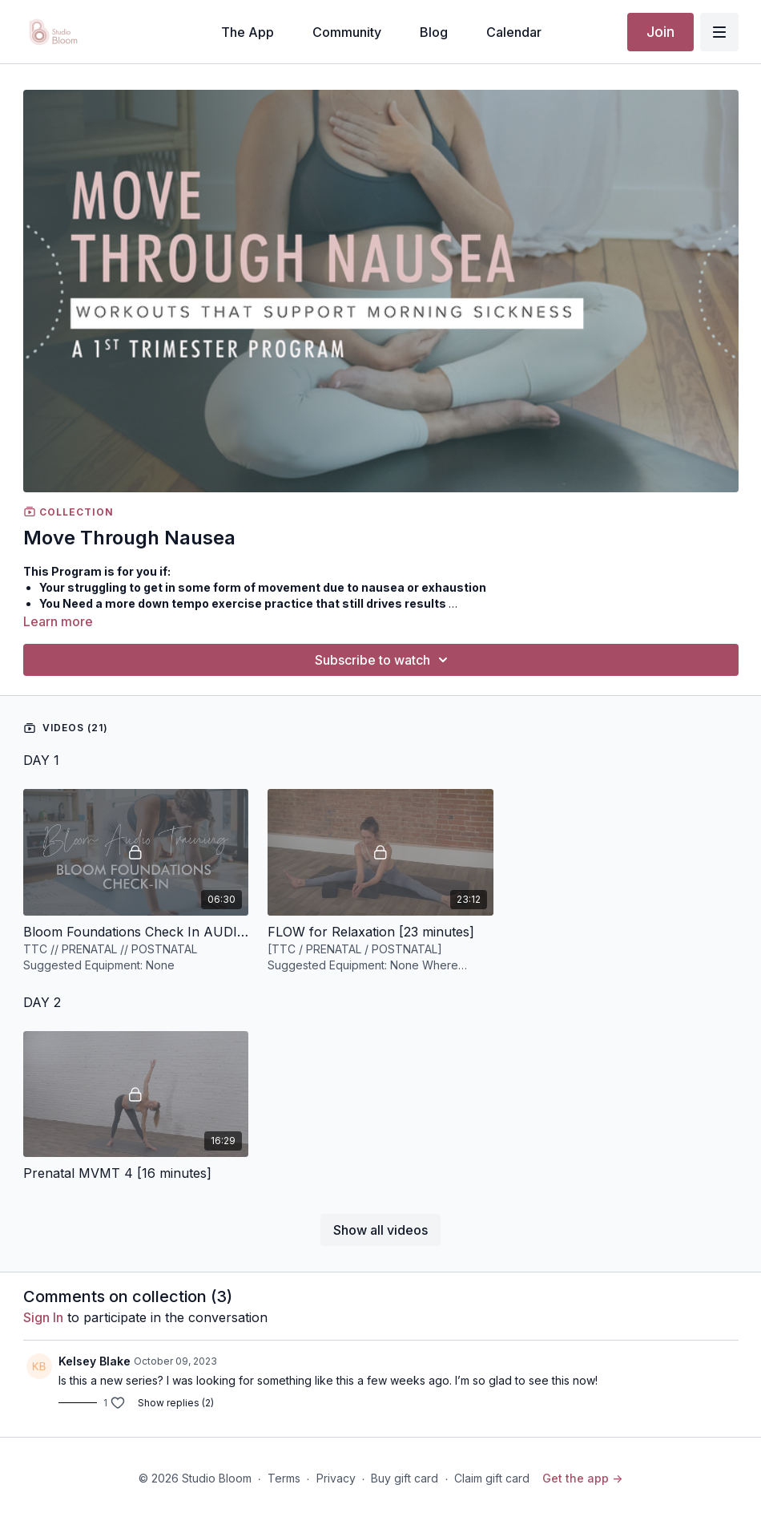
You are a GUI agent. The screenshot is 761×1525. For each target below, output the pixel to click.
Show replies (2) (176, 1403)
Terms (284, 1478)
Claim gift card (491, 1478)
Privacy (336, 1478)
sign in (43, 1317)
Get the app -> (582, 1478)
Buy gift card (404, 1478)
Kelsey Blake (94, 1361)
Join (660, 31)
